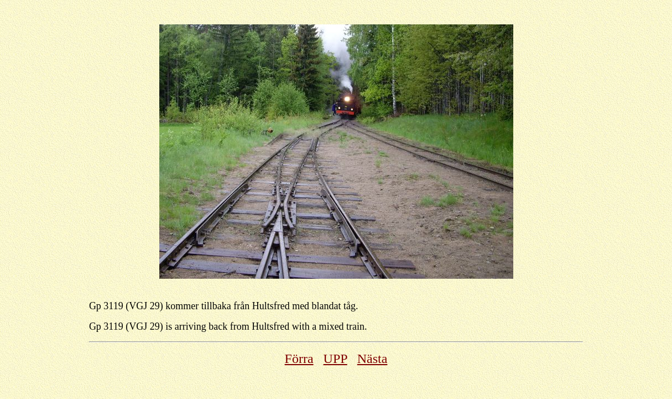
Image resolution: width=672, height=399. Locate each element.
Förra (299, 358)
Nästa (372, 358)
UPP (335, 358)
